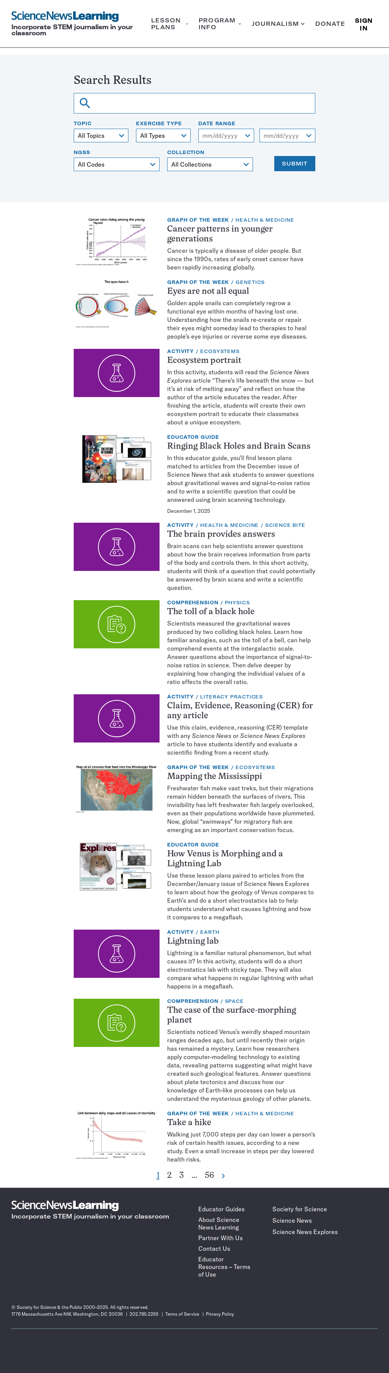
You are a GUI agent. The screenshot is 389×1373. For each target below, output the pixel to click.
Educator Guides (221, 1209)
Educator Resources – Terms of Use (224, 1266)
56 (209, 1176)
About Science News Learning (218, 1223)
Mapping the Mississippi (214, 777)
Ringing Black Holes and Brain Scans (238, 447)
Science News (292, 1220)
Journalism (278, 23)
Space (234, 1001)
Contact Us (214, 1248)
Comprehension (192, 602)
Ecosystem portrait (204, 361)
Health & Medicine (265, 220)
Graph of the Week (198, 220)
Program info (220, 24)
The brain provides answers (221, 535)
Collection (185, 152)
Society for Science (299, 1209)
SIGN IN (364, 23)
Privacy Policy (220, 1314)
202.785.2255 (144, 1314)
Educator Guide (193, 437)
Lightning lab (193, 942)
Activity (180, 351)
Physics (237, 602)
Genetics (250, 282)
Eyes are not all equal (208, 292)
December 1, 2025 (188, 511)
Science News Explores (305, 1232)
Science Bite (285, 525)
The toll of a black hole (211, 612)
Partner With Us (220, 1238)
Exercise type (159, 123)
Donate (330, 23)
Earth (210, 932)
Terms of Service (182, 1314)
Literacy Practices (231, 697)
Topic (83, 123)
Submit (295, 163)
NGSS (82, 152)
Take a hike (189, 1123)
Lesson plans (169, 24)
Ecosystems (220, 351)
